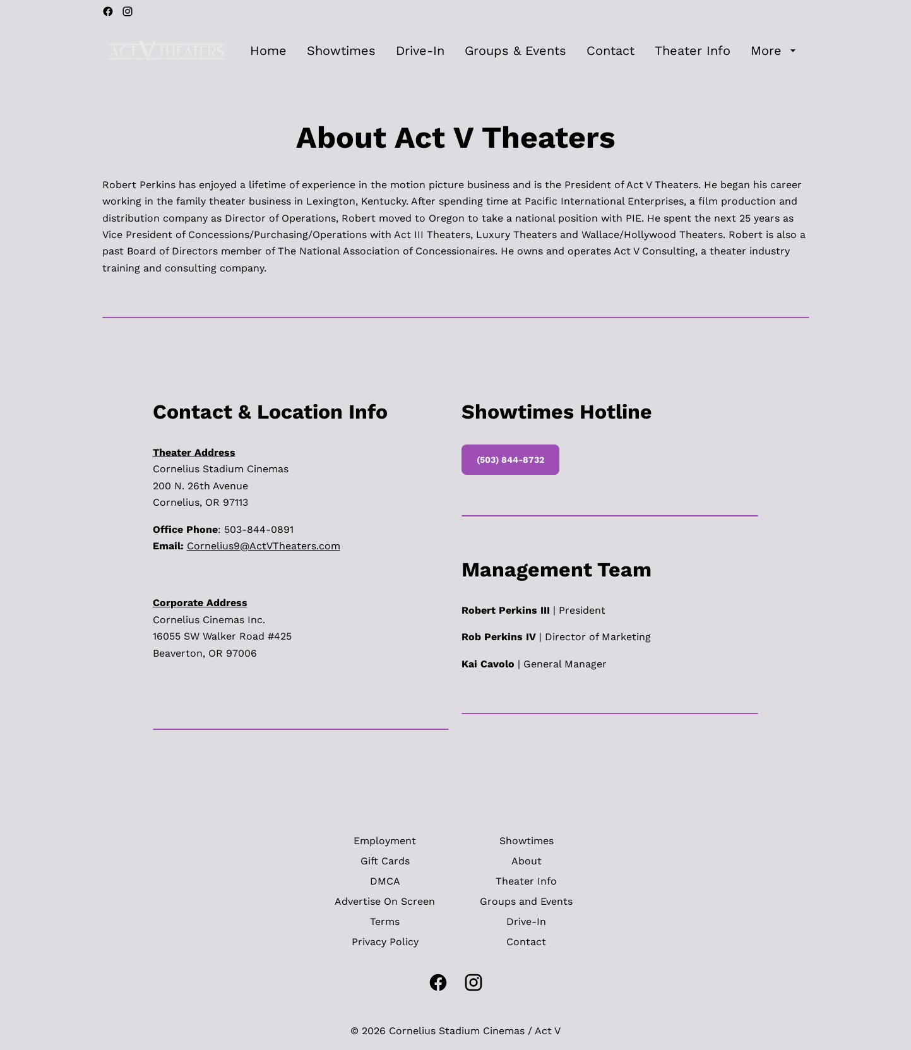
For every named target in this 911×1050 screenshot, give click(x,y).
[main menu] (524, 50)
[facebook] (108, 11)
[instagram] (127, 11)
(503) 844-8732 (510, 460)
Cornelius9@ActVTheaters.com (263, 546)
